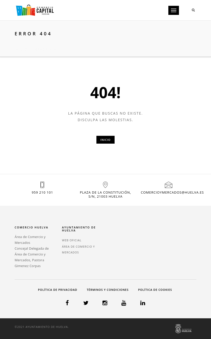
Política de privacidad (57, 290)
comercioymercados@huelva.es (172, 192)
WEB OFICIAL (72, 240)
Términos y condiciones (108, 290)
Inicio (21, 43)
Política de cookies (155, 290)
